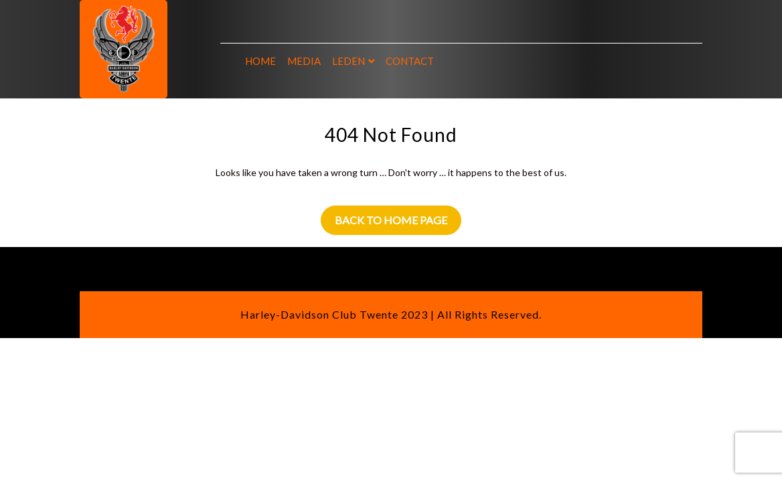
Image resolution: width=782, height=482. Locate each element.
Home (260, 61)
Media (304, 61)
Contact (410, 61)
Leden (348, 61)
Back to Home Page (391, 220)
